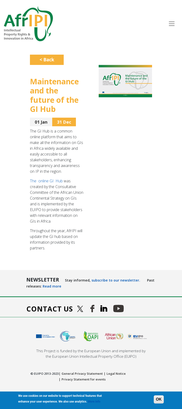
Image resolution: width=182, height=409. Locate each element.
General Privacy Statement (82, 373)
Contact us (49, 308)
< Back (47, 59)
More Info (94, 401)
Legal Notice (116, 373)
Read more (52, 286)
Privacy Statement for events (84, 379)
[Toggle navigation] (171, 23)
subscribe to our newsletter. (115, 280)
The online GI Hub (46, 181)
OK (159, 399)
